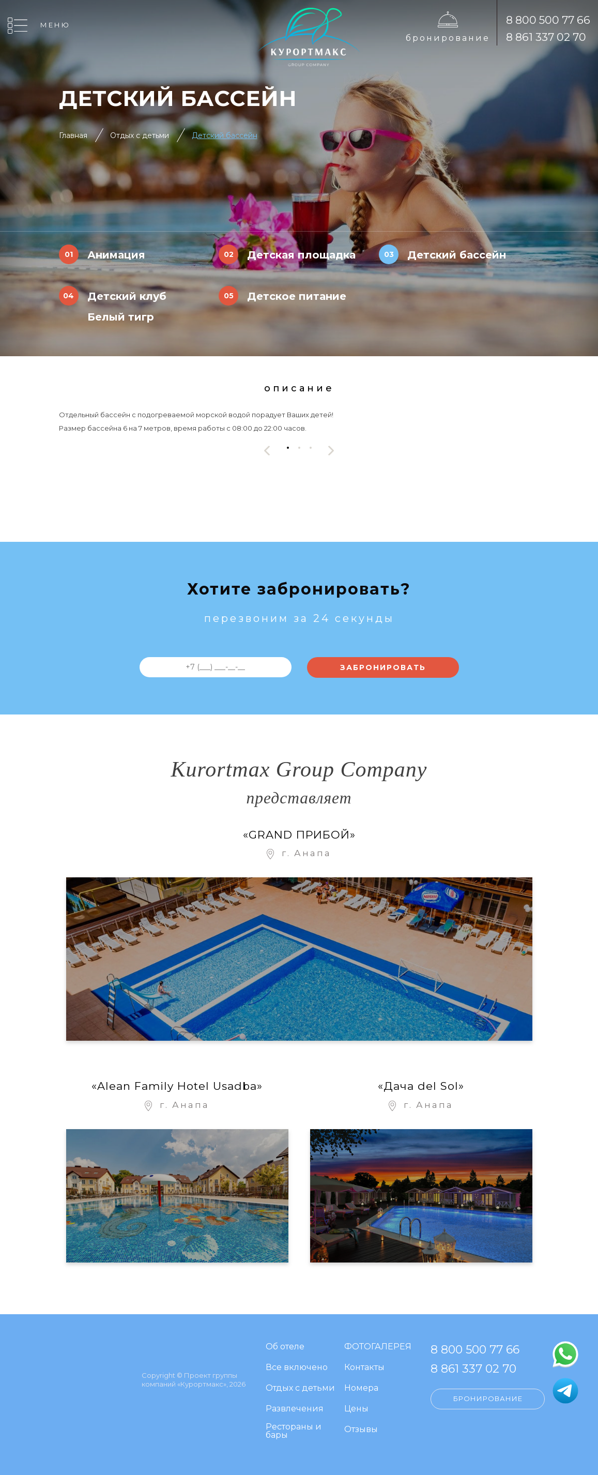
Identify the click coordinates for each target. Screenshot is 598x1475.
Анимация (116, 255)
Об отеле (285, 1347)
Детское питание (296, 296)
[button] (288, 448)
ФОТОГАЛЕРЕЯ (377, 1347)
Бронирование (448, 38)
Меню (55, 25)
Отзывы (361, 1429)
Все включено (297, 1367)
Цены (356, 1409)
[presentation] (267, 450)
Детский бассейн (224, 135)
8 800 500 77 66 (548, 19)
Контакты (364, 1367)
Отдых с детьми (139, 135)
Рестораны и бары (293, 1431)
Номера (361, 1388)
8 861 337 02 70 (546, 37)
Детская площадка (301, 255)
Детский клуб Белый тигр (126, 306)
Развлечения (295, 1409)
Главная (73, 135)
